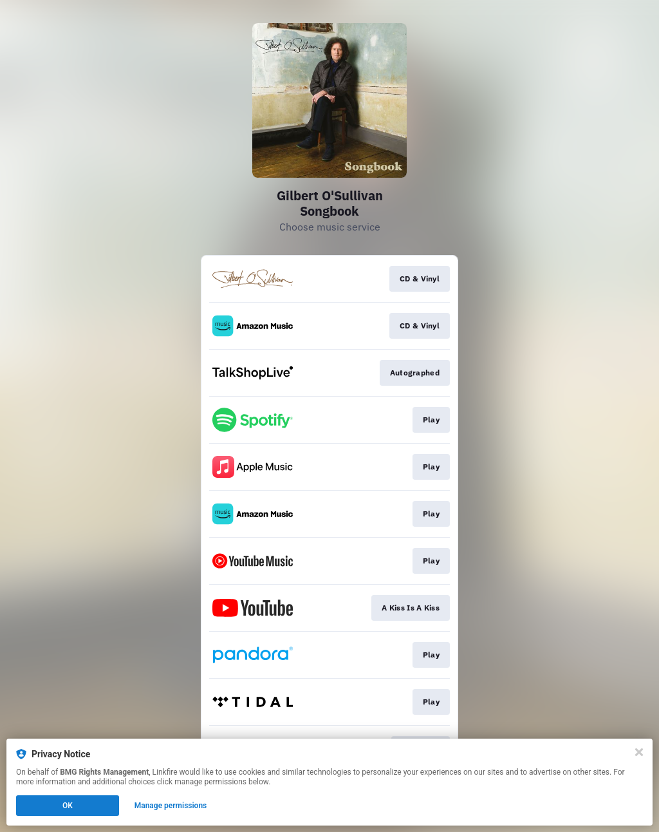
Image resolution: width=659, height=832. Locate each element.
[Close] (639, 752)
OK (67, 805)
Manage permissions (171, 805)
